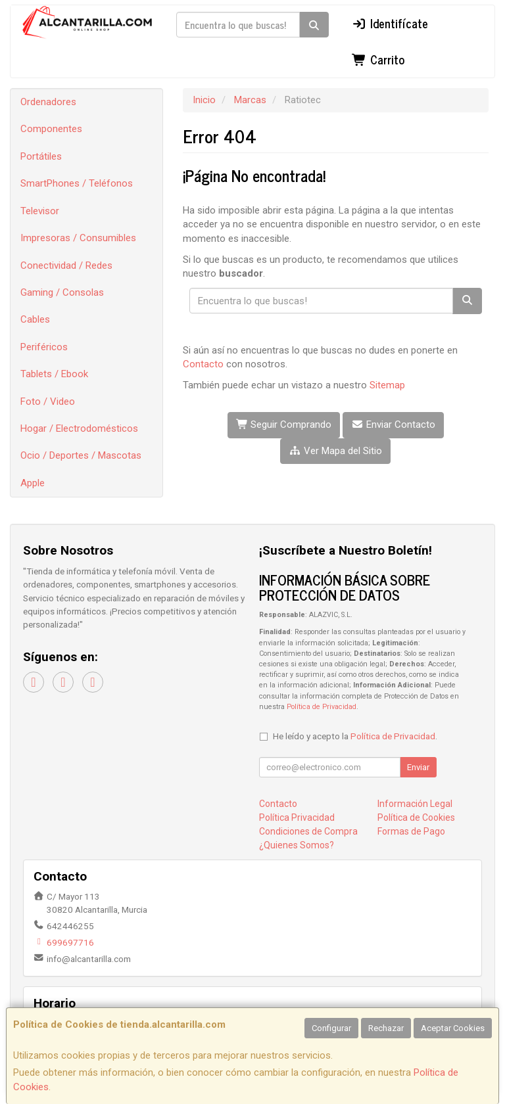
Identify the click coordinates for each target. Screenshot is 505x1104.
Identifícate (390, 23)
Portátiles (41, 156)
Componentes (51, 129)
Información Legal (414, 803)
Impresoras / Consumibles (78, 238)
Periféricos (44, 347)
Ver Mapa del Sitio (335, 451)
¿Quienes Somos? (296, 845)
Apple (32, 483)
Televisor (39, 211)
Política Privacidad (297, 817)
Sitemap (387, 385)
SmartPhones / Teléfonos (76, 183)
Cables (35, 319)
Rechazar (386, 1028)
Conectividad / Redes (66, 265)
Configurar (331, 1028)
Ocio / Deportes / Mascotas (80, 455)
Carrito (378, 59)
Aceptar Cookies (453, 1028)
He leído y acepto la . (355, 736)
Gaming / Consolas (62, 292)
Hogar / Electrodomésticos (79, 428)
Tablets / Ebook (54, 374)
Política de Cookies (416, 817)
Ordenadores (48, 102)
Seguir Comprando (284, 424)
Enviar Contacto (393, 424)
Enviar (418, 767)
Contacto (203, 364)
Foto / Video (47, 401)
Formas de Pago (411, 831)
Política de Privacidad (321, 706)
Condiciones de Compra (308, 831)
